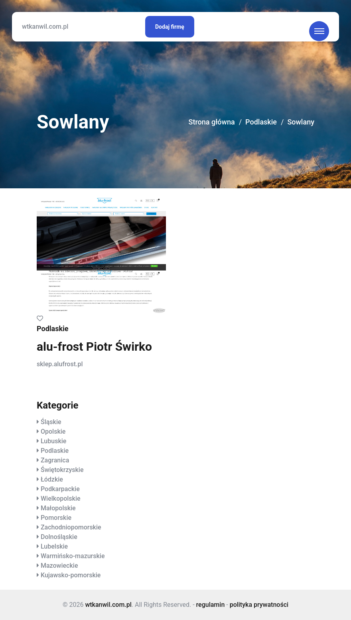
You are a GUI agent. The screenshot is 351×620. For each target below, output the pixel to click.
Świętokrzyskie (62, 470)
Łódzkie (52, 479)
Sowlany (300, 122)
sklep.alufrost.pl (60, 364)
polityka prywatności (259, 604)
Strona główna (212, 122)
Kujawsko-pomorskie (71, 575)
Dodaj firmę (169, 27)
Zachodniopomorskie (71, 527)
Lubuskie (53, 441)
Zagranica (55, 460)
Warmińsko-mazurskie (73, 556)
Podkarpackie (60, 489)
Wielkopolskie (61, 498)
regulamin (210, 604)
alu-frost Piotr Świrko (94, 346)
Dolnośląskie (59, 537)
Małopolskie (58, 508)
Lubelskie (54, 546)
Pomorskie (56, 517)
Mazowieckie (59, 565)
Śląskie (51, 422)
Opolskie (53, 431)
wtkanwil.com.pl (45, 26)
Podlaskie (261, 122)
